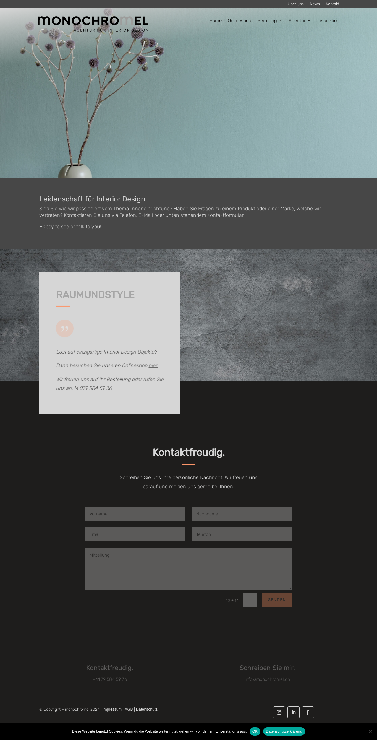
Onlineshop (239, 21)
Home (215, 21)
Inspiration (328, 21)
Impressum (112, 709)
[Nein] (370, 731)
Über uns (296, 4)
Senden (277, 600)
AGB (129, 709)
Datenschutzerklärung (284, 731)
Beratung (267, 21)
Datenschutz (147, 709)
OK (255, 731)
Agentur (297, 21)
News (315, 4)
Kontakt (332, 4)
